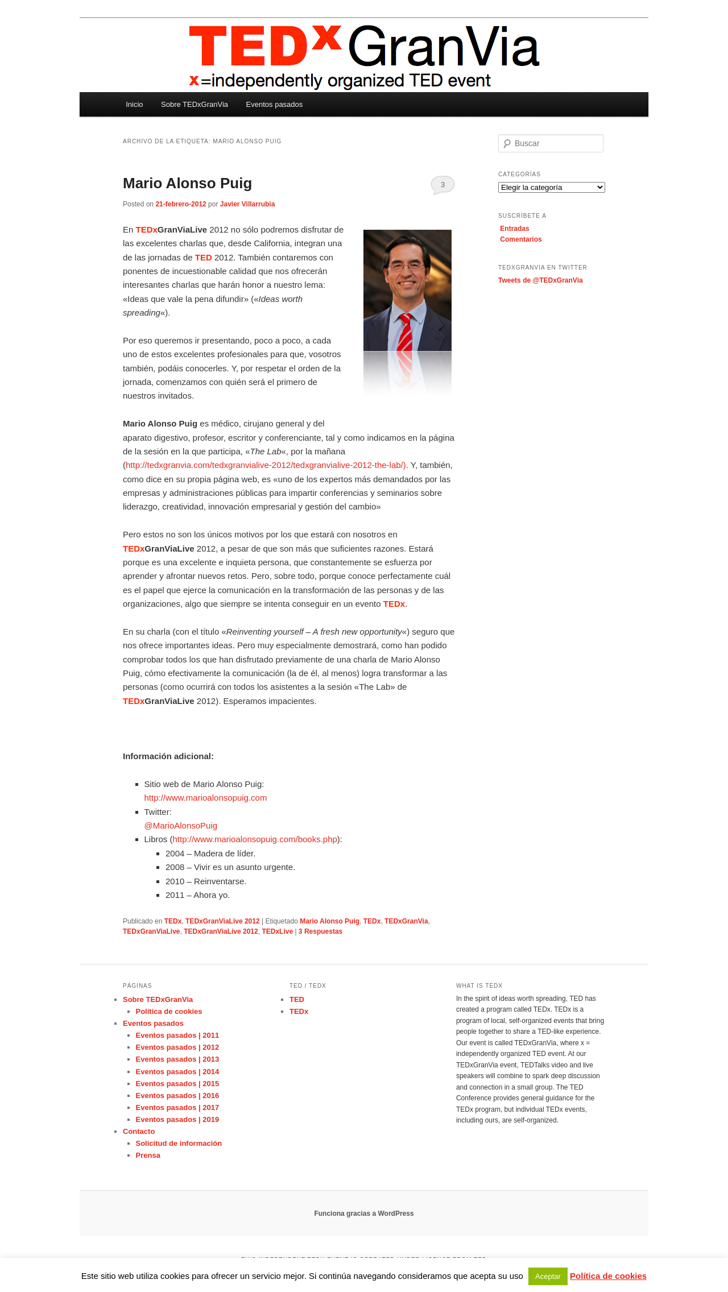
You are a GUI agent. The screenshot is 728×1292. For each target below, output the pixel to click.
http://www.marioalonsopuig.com (205, 797)
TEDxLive (277, 931)
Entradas (514, 229)
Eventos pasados (274, 104)
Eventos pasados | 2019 (178, 1119)
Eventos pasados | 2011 (178, 1035)
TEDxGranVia (406, 921)
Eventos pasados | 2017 (178, 1107)
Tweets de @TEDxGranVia (540, 280)
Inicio (134, 104)
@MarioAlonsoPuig (181, 825)
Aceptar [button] (548, 1276)
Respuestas (320, 931)
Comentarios (520, 239)
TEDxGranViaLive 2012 (222, 921)
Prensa (148, 1155)
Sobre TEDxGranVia (194, 104)
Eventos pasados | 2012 (178, 1047)
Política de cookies (169, 1011)
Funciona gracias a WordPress (363, 1214)
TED (296, 999)
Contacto (139, 1131)
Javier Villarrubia (247, 204)
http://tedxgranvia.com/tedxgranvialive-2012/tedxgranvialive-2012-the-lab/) (266, 465)
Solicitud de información (179, 1143)
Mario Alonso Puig (187, 183)
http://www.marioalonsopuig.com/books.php (255, 839)
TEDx (173, 921)
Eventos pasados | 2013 (178, 1059)
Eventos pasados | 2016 (178, 1095)
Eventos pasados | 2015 (178, 1083)
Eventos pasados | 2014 (178, 1071)
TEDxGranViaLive (151, 931)
